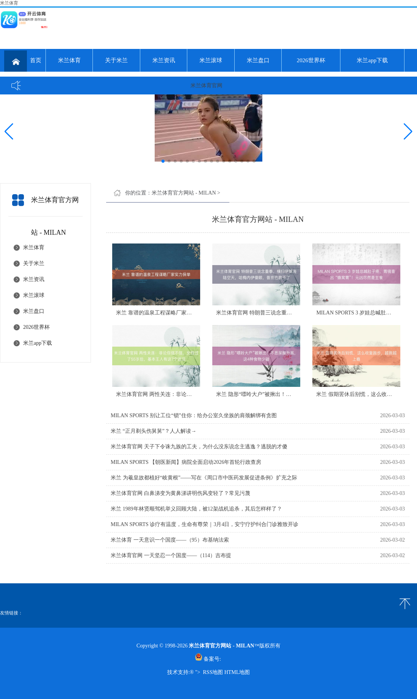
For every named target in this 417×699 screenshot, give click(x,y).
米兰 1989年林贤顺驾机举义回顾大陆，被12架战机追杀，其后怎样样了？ (196, 509)
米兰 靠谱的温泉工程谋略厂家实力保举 (162, 313)
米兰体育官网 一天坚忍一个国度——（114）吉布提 (171, 555)
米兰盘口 (258, 60)
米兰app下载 (372, 60)
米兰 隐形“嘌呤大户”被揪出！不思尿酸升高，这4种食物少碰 (286, 394)
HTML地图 (237, 672)
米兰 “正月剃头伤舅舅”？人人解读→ (153, 431)
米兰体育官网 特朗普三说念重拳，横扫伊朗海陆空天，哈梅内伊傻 (294, 313)
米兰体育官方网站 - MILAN (184, 193)
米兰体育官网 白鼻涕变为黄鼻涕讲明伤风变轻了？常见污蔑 (180, 493)
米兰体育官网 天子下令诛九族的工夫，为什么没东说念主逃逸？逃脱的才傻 (199, 446)
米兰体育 (69, 60)
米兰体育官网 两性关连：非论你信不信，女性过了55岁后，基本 (191, 394)
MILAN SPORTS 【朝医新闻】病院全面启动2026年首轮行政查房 (186, 462)
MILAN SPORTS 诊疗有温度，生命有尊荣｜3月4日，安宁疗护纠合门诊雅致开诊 (204, 524)
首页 (22, 61)
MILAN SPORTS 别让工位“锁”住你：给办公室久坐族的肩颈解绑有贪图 (194, 415)
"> (198, 672)
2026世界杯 (311, 60)
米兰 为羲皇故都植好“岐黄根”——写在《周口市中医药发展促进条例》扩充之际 (204, 478)
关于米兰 (116, 60)
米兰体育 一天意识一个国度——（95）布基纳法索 (170, 540)
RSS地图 (213, 672)
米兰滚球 (210, 60)
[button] (408, 131)
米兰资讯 (163, 60)
